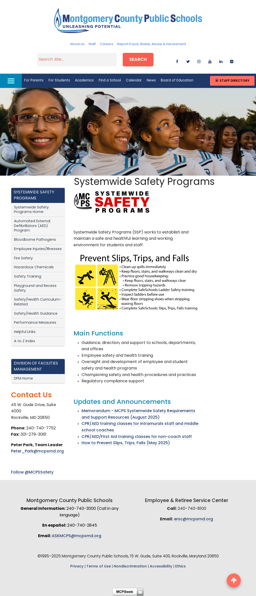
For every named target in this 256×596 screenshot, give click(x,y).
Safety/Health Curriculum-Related (38, 302)
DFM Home (23, 379)
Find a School (110, 80)
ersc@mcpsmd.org (193, 519)
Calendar (134, 80)
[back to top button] (234, 580)
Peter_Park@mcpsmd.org (37, 451)
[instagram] (198, 60)
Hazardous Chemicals (34, 267)
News (151, 80)
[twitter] (188, 60)
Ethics (180, 566)
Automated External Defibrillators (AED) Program (32, 225)
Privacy (77, 566)
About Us (77, 44)
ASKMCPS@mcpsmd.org (76, 536)
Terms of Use (98, 566)
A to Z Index (24, 341)
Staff (92, 44)
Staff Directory (232, 80)
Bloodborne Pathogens (35, 240)
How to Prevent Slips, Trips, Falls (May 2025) (126, 443)
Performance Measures (35, 323)
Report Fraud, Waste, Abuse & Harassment (151, 44)
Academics (84, 80)
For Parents (34, 80)
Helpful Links (25, 332)
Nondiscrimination (130, 566)
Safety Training (27, 277)
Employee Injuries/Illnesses (38, 249)
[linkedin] (220, 60)
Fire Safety (23, 258)
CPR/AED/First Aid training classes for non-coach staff (137, 437)
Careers (106, 44)
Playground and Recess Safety (35, 288)
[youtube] (210, 60)
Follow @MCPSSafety (32, 472)
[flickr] (231, 60)
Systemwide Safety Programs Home (31, 210)
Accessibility (161, 566)
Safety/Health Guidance (36, 314)
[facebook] (177, 60)
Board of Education (177, 80)
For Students (59, 80)
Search (138, 60)
